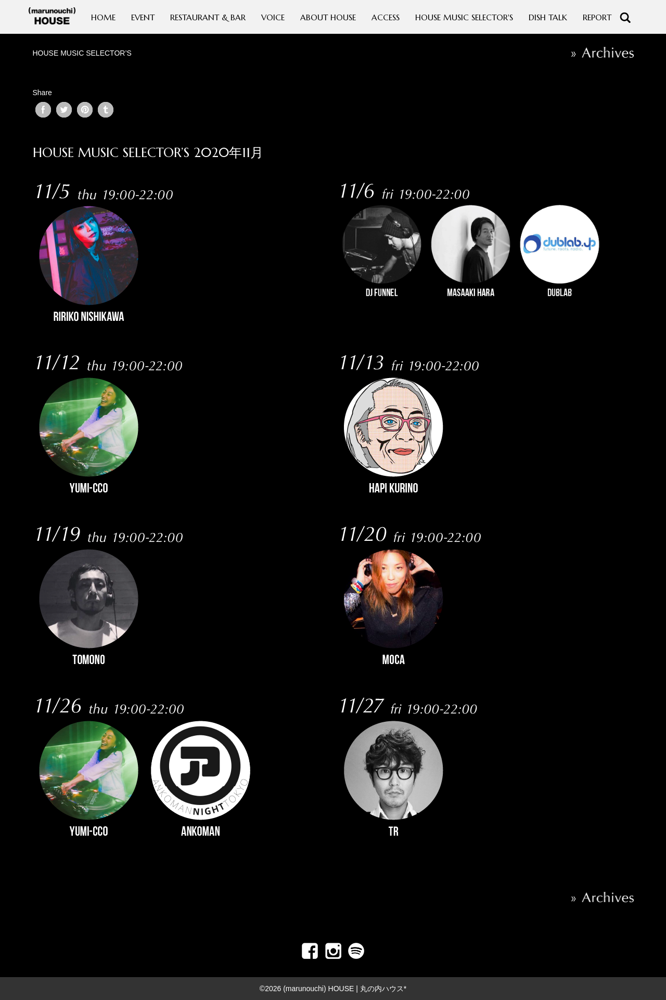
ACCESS (386, 17)
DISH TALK (548, 17)
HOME (103, 17)
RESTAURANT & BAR (208, 17)
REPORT (597, 17)
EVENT (143, 17)
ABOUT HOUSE (328, 17)
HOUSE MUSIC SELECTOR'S (464, 17)
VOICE (273, 17)
